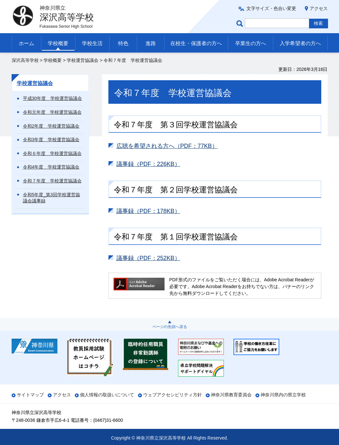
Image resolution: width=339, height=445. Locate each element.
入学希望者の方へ (300, 43)
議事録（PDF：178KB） (148, 211)
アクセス (319, 8)
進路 (150, 43)
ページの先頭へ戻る (169, 326)
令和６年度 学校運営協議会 (52, 153)
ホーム (26, 43)
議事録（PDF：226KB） (148, 164)
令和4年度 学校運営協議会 (51, 166)
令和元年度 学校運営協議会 (52, 112)
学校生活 (92, 43)
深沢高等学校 (25, 60)
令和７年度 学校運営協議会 (52, 180)
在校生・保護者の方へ (196, 43)
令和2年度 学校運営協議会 (51, 126)
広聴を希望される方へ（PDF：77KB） (167, 146)
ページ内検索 (240, 23)
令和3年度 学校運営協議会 (51, 139)
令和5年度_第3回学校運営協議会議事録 (51, 198)
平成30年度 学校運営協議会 (52, 98)
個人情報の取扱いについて (107, 394)
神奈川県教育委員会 (231, 394)
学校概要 (58, 43)
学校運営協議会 (82, 60)
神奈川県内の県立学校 (283, 394)
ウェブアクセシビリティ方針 (172, 394)
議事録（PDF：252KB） (148, 258)
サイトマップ (30, 394)
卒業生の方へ (250, 43)
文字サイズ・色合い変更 (271, 8)
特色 (123, 43)
